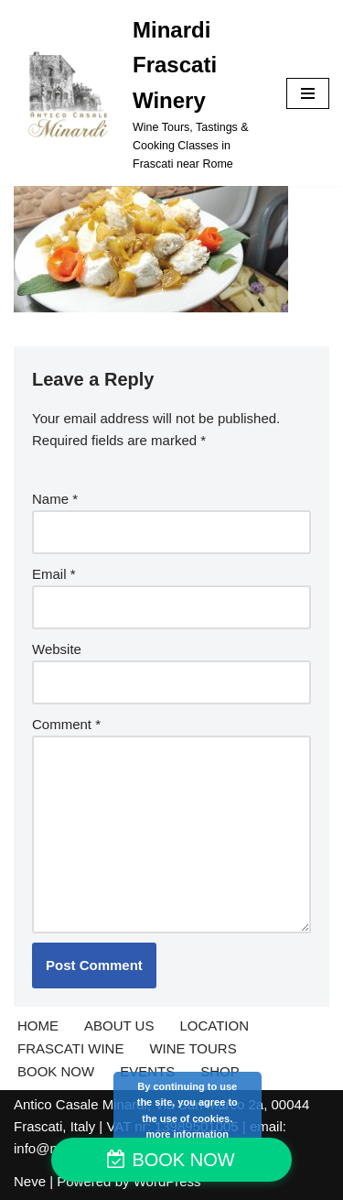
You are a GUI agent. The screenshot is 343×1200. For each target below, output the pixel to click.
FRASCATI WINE (70, 1048)
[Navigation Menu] (307, 93)
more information (187, 1134)
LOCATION (214, 1025)
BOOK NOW (55, 1071)
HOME (38, 1025)
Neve (30, 1181)
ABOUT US (119, 1025)
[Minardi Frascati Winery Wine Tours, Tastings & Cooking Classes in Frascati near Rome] (136, 93)
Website (56, 649)
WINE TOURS (192, 1048)
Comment (66, 724)
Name (55, 499)
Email (54, 574)
